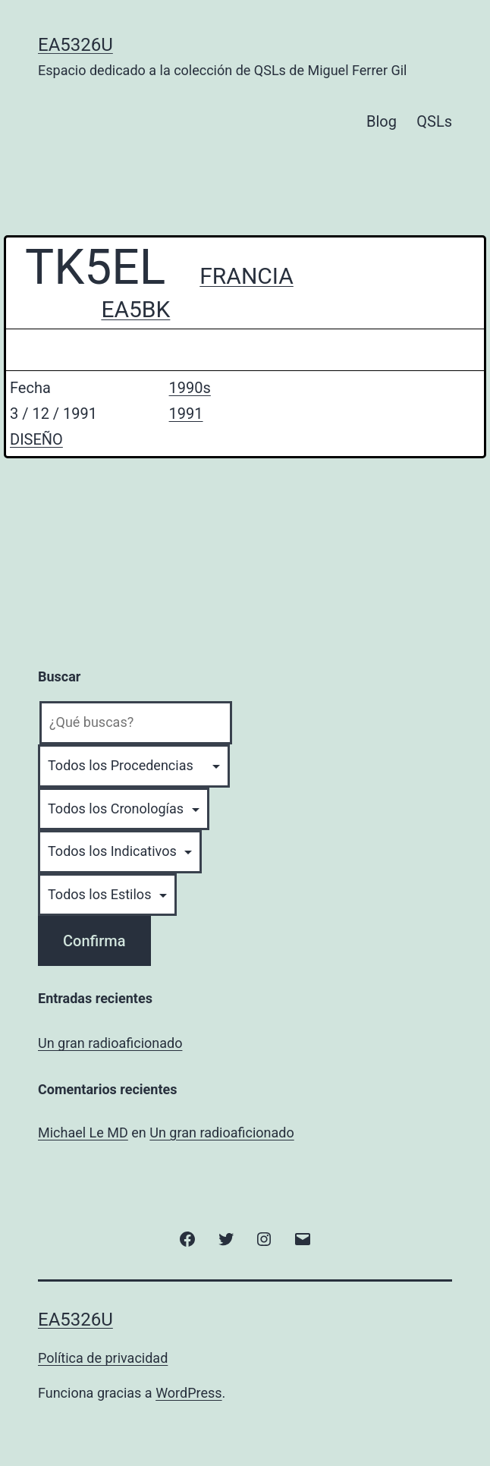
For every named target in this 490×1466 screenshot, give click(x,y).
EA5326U (75, 44)
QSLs (434, 121)
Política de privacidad (103, 1358)
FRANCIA (246, 276)
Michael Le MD (83, 1132)
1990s (190, 388)
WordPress (188, 1393)
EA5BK (135, 309)
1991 (186, 413)
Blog (381, 121)
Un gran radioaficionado (110, 1043)
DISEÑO (36, 439)
